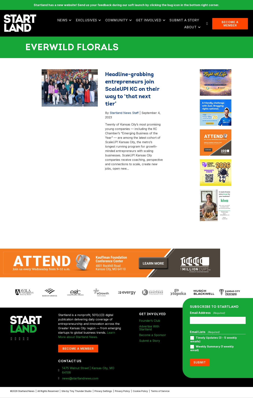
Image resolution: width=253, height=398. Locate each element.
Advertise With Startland (149, 328)
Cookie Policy (140, 391)
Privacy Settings (103, 391)
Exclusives (86, 20)
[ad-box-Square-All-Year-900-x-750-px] (215, 162)
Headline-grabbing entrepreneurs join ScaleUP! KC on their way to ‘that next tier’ (132, 90)
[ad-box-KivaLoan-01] (215, 192)
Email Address (207, 313)
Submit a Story (184, 20)
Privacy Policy (122, 391)
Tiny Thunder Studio (81, 391)
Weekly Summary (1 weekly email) (212, 349)
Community (116, 20)
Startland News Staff (124, 113)
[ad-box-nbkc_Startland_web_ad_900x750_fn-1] (215, 102)
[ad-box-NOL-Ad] (215, 72)
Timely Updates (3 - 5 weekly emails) (213, 340)
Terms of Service (160, 391)
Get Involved (149, 20)
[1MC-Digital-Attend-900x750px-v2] (215, 132)
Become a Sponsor (152, 335)
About (190, 27)
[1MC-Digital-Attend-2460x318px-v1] (110, 263)
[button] (70, 20)
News (62, 20)
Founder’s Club (149, 321)
